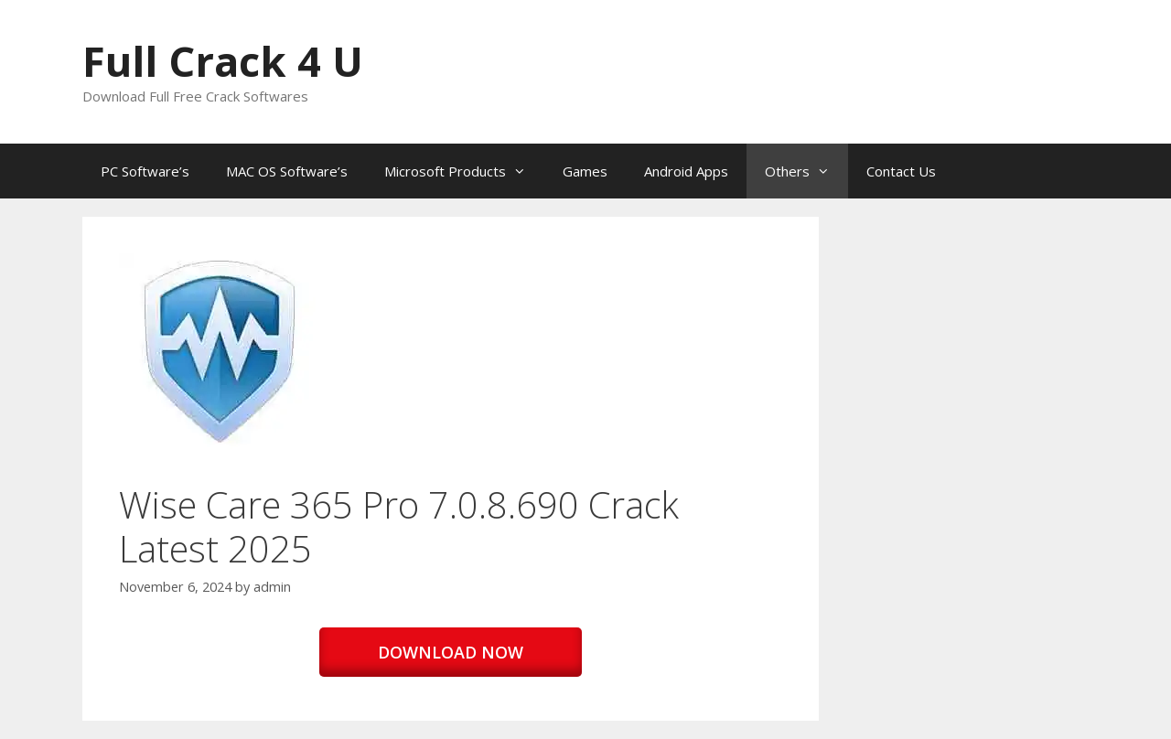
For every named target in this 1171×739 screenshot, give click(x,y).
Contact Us (901, 171)
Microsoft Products (464, 171)
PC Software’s (145, 171)
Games (585, 171)
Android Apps (686, 171)
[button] (217, 352)
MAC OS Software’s (287, 171)
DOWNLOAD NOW (450, 652)
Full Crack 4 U (222, 61)
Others (806, 171)
